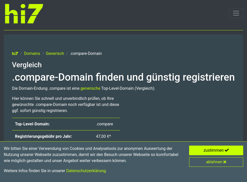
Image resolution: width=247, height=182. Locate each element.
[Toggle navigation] (236, 13)
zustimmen (216, 150)
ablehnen (216, 162)
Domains (32, 53)
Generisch (55, 53)
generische (90, 88)
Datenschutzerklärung (86, 170)
